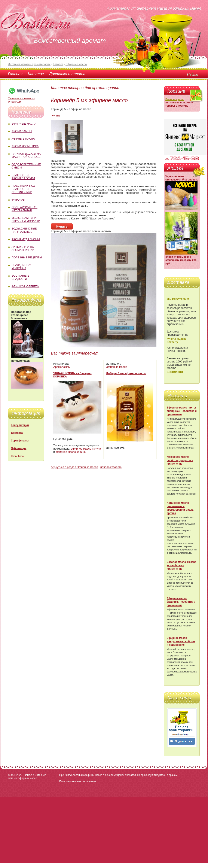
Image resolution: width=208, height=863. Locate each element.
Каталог (36, 74)
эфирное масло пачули (86, 448)
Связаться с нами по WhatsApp (24, 98)
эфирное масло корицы (71, 451)
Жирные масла (23, 138)
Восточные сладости (20, 277)
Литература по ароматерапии (23, 248)
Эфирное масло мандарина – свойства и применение (181, 641)
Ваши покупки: (174, 99)
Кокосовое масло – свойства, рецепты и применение (180, 460)
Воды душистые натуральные (24, 230)
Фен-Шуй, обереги (25, 286)
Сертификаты (19, 440)
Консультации (20, 425)
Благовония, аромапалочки (23, 176)
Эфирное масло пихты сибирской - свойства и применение (182, 411)
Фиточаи (18, 199)
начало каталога (111, 467)
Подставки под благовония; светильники (23, 189)
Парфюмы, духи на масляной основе (26, 155)
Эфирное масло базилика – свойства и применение (181, 602)
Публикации (18, 448)
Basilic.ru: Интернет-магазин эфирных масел (27, 777)
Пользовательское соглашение (77, 781)
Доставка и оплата (67, 74)
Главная (15, 74)
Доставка (17, 432)
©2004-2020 (15, 775)
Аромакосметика (25, 146)
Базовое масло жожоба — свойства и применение (181, 565)
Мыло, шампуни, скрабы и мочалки (26, 219)
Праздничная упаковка (22, 266)
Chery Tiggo (17, 456)
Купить (56, 115)
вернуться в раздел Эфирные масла (74, 467)
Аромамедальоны (26, 239)
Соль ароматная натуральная (24, 209)
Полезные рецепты (27, 257)
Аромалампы (22, 131)
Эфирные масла (24, 123)
